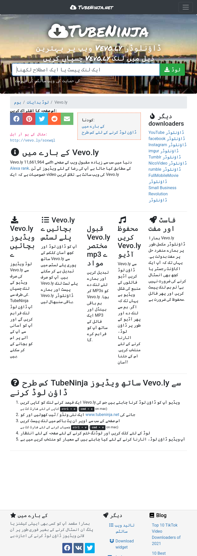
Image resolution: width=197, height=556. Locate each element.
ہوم (17, 102)
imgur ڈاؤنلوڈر (164, 150)
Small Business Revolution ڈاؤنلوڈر (162, 193)
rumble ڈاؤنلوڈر (165, 169)
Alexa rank (19, 168)
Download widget (121, 544)
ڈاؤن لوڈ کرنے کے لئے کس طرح (109, 132)
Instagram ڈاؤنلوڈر (167, 144)
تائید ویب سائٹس (121, 528)
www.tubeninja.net (102, 414)
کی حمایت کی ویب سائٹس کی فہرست (47, 80)
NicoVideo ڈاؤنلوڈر (168, 163)
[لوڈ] (172, 69)
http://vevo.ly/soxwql (32, 140)
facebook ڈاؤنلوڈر (167, 138)
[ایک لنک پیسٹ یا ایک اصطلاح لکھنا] (86, 69)
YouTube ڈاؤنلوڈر (166, 132)
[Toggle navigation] (186, 7)
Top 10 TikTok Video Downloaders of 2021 (166, 534)
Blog (157, 515)
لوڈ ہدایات (38, 102)
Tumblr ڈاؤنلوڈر (165, 157)
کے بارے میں (93, 126)
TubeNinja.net (91, 7)
